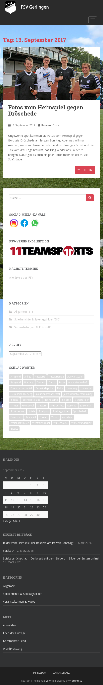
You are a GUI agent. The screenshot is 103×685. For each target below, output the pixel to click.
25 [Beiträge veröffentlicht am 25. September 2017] (6, 515)
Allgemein (20, 311)
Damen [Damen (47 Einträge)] (41, 382)
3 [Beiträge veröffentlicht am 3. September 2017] (43, 485)
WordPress (75, 680)
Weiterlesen (84, 170)
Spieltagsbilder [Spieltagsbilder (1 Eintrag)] (61, 411)
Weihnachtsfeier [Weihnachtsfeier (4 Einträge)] (20, 423)
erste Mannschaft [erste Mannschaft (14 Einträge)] (78, 382)
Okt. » (17, 521)
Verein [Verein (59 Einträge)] (54, 417)
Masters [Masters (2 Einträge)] (41, 405)
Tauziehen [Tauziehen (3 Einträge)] (16, 417)
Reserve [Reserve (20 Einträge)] (71, 405)
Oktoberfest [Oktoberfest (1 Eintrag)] (57, 405)
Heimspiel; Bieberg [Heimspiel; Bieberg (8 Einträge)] (21, 394)
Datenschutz (61, 672)
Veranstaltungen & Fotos (30, 327)
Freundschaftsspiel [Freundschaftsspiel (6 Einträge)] (21, 388)
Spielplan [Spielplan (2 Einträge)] (44, 411)
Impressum (39, 672)
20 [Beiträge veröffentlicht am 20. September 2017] (19, 507)
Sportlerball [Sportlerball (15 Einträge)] (79, 411)
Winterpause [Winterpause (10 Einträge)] (60, 423)
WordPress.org (12, 648)
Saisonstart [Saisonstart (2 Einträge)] (86, 405)
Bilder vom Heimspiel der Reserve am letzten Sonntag (38, 543)
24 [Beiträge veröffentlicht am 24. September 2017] (44, 507)
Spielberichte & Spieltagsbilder (33, 319)
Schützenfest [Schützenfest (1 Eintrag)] (18, 411)
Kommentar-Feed (14, 641)
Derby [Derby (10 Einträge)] (52, 382)
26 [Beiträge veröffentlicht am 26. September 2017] (12, 515)
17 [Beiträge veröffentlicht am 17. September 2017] (44, 500)
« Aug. (7, 521)
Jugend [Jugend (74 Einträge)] (14, 399)
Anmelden (9, 625)
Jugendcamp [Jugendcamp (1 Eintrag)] (51, 399)
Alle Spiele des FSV (21, 277)
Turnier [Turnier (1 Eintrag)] (43, 417)
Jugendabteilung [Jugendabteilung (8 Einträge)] (31, 399)
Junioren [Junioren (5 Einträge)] (66, 399)
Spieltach (9, 551)
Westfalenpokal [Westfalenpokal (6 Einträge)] (41, 423)
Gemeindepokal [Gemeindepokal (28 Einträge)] (44, 388)
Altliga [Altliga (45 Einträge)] (27, 376)
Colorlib (50, 680)
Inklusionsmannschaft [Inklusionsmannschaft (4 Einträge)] (48, 394)
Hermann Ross (50, 125)
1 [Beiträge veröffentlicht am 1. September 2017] (31, 485)
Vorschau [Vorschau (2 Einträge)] (67, 417)
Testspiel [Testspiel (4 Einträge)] (31, 417)
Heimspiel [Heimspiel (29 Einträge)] (86, 388)
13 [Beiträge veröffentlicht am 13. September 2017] (19, 500)
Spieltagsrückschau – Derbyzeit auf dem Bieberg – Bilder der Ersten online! (51, 558)
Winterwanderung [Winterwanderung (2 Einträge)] (81, 423)
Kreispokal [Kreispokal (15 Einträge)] (28, 405)
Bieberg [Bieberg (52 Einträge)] (28, 382)
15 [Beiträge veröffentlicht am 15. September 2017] (31, 500)
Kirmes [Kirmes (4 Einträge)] (14, 405)
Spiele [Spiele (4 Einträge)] (31, 411)
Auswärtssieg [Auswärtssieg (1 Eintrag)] (56, 376)
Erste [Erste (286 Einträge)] (62, 382)
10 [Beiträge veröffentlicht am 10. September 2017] (44, 492)
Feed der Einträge (14, 633)
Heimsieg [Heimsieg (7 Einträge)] (72, 388)
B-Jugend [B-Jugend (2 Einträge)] (16, 382)
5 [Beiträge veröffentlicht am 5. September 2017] (12, 492)
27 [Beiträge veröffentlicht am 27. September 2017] (19, 515)
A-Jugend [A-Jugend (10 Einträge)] (16, 376)
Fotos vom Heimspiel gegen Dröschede (45, 110)
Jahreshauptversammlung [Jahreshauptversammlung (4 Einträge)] (78, 394)
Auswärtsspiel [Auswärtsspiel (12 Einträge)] (75, 376)
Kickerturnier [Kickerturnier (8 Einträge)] (82, 399)
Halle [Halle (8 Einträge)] (60, 388)
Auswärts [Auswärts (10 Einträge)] (40, 376)
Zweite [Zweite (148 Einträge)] (14, 428)
